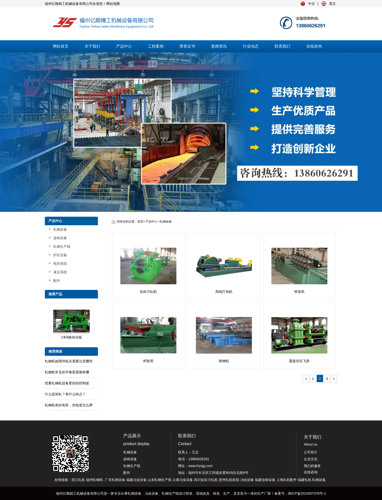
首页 (140, 221)
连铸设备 (60, 238)
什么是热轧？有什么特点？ (65, 394)
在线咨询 (314, 46)
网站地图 (113, 4)
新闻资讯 (219, 46)
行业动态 (250, 46)
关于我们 (92, 46)
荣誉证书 (187, 46)
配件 (56, 281)
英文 (332, 4)
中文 (311, 4)
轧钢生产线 (61, 246)
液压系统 (60, 272)
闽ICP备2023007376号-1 (307, 493)
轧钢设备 (60, 229)
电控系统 (60, 263)
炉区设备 (60, 255)
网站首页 (60, 46)
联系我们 (282, 46)
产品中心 (124, 46)
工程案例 (155, 46)
